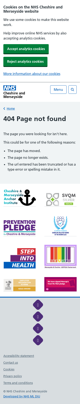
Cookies (8, 369)
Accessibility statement (18, 356)
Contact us (10, 363)
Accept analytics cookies (26, 49)
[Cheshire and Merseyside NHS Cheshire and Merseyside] (21, 91)
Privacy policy (12, 376)
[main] (40, 149)
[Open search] (72, 89)
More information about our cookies (31, 74)
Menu (58, 89)
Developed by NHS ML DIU (21, 396)
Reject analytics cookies (25, 61)
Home (11, 108)
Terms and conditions (18, 383)
